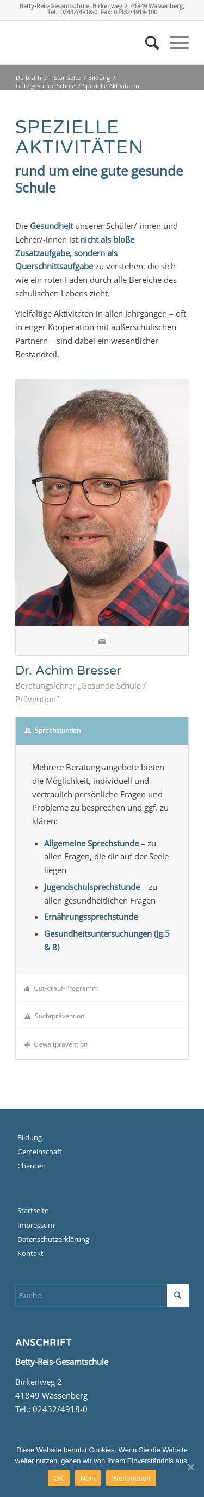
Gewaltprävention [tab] (56, 1044)
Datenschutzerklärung (53, 1239)
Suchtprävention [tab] (54, 1015)
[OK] (190, 1467)
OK (58, 1478)
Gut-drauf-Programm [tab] (61, 988)
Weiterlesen (131, 1478)
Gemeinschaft (39, 1151)
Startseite (67, 77)
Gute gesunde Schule (45, 86)
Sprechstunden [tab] (52, 730)
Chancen (31, 1166)
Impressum (35, 1225)
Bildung (99, 77)
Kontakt (30, 1253)
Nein (88, 1478)
